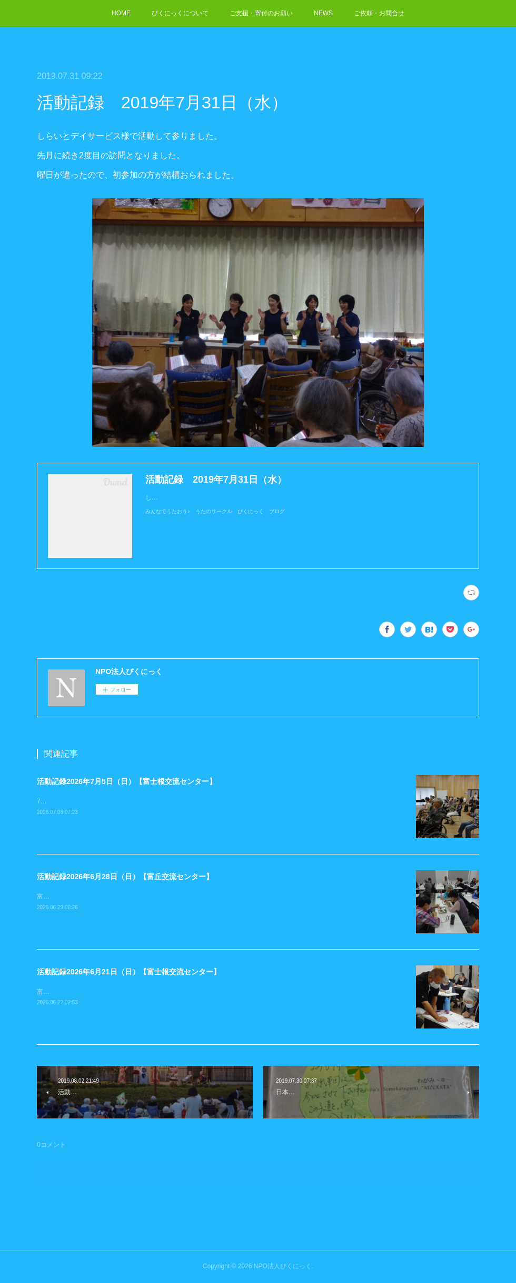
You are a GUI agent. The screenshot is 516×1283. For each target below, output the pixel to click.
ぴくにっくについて (180, 13)
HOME (121, 13)
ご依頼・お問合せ (379, 13)
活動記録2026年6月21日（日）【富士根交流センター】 (129, 972)
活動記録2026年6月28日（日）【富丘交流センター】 (125, 876)
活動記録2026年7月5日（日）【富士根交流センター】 (126, 781)
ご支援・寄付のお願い (261, 13)
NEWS (323, 13)
